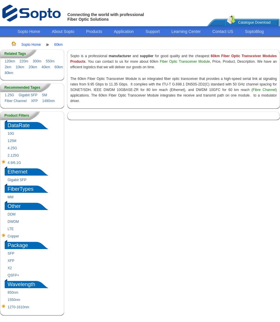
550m (50, 61)
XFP (34, 101)
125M (12, 141)
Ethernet (17, 172)
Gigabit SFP (28, 95)
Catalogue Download (254, 22)
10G (11, 134)
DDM (11, 214)
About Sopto (63, 31)
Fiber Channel (16, 101)
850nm (13, 292)
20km (33, 67)
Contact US (222, 31)
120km (10, 61)
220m (24, 61)
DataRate (19, 125)
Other (14, 206)
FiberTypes (21, 189)
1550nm (14, 300)
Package (18, 245)
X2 (10, 268)
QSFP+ (13, 275)
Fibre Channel (264, 90)
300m (37, 61)
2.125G (13, 155)
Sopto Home (29, 31)
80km (9, 73)
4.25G (12, 148)
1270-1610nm (18, 307)
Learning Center (186, 31)
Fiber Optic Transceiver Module (185, 62)
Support (153, 31)
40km (45, 67)
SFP (11, 253)
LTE (11, 229)
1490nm (48, 101)
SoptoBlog (254, 31)
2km (8, 67)
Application (124, 31)
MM (10, 197)
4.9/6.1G (14, 163)
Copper (13, 236)
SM (44, 95)
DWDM (13, 222)
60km (58, 45)
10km (20, 67)
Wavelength (21, 284)
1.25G (9, 95)
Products (94, 31)
